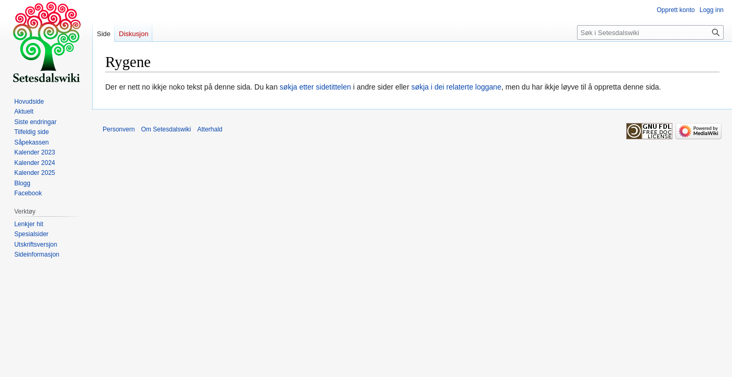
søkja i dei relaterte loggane (456, 87)
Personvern (119, 129)
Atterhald (210, 129)
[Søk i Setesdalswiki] (650, 32)
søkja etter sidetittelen (315, 87)
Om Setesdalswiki (166, 129)
